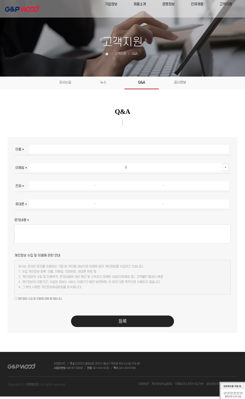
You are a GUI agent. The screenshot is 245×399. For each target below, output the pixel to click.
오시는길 (65, 83)
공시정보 (180, 83)
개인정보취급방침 (162, 386)
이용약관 (143, 386)
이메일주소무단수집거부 (189, 386)
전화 (19, 187)
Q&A (142, 83)
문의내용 (21, 221)
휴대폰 (21, 205)
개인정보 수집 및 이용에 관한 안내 (37, 256)
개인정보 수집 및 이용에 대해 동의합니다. (38, 299)
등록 (122, 323)
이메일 (21, 169)
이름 (19, 150)
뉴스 (103, 83)
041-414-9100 (101, 370)
